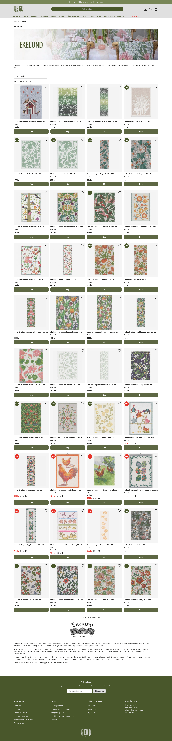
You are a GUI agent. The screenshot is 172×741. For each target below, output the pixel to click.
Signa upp (99, 691)
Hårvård (34, 16)
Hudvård (44, 16)
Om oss (54, 720)
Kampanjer (134, 16)
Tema (99, 16)
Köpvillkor (18, 709)
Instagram (92, 709)
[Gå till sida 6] (89, 617)
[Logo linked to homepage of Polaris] (19, 9)
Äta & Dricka (73, 16)
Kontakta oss (19, 706)
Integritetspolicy (57, 713)
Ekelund (23, 21)
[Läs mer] (86, 49)
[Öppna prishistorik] (135, 443)
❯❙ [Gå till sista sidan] (99, 617)
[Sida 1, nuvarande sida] (77, 617)
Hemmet (62, 16)
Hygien (25, 16)
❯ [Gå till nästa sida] (93, 617)
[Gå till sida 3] (81, 617)
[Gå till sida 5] (85, 617)
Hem (15, 21)
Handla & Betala (20, 713)
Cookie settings (20, 723)
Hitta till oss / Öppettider (61, 709)
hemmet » (67, 663)
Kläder (84, 16)
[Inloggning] (145, 9)
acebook (92, 705)
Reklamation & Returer (23, 720)
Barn (92, 16)
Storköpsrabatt (57, 706)
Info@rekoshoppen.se (134, 710)
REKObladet (122, 16)
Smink (53, 16)
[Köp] (31, 131)
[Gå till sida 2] (79, 617)
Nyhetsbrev (92, 712)
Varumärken (109, 16)
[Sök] (87, 9)
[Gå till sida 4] (83, 617)
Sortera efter (21, 76)
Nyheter (16, 16)
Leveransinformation (22, 716)
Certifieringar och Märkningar (63, 716)
